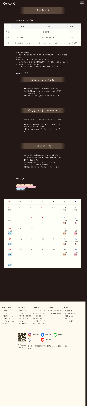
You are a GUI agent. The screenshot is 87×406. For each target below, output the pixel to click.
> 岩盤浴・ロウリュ (8, 316)
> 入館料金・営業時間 (24, 316)
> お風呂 (5, 311)
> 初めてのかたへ (23, 318)
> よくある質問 (22, 324)
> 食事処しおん (7, 318)
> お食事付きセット (39, 316)
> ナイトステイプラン (40, 321)
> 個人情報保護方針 (70, 313)
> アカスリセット (38, 313)
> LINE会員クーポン (39, 324)
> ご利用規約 (68, 311)
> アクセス (20, 321)
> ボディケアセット (39, 311)
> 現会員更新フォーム (55, 313)
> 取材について (68, 318)
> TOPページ (21, 311)
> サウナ (5, 313)
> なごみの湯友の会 (54, 311)
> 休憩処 (5, 324)
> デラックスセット (39, 318)
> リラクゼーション (8, 321)
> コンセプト (21, 313)
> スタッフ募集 (68, 321)
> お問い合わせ (68, 316)
